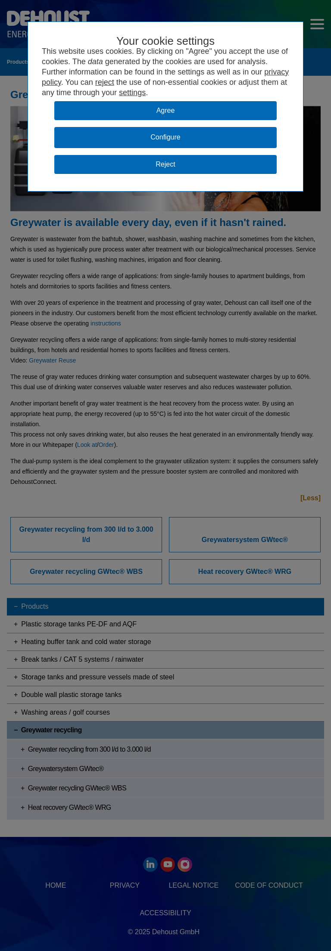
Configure (165, 137)
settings (132, 92)
